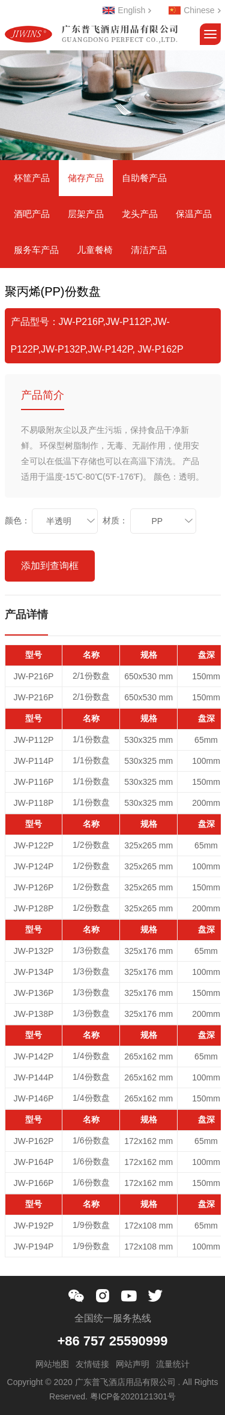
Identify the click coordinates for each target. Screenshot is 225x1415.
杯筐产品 (32, 178)
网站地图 (52, 1364)
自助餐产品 (144, 178)
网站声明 (132, 1364)
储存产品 (86, 178)
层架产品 (86, 214)
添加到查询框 (50, 566)
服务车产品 (36, 250)
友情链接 (92, 1364)
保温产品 (194, 214)
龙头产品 (140, 214)
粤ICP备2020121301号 (133, 1396)
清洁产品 (149, 250)
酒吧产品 (32, 214)
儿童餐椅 (95, 250)
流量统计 (173, 1364)
